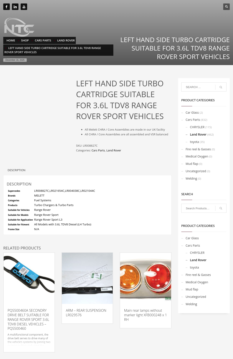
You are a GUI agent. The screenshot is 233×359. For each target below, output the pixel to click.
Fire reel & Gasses (198, 149)
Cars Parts (98, 150)
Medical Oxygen (197, 156)
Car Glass (192, 112)
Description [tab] (16, 170)
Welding (191, 178)
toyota (194, 142)
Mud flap (192, 164)
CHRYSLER (197, 127)
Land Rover (113, 150)
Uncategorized (196, 171)
